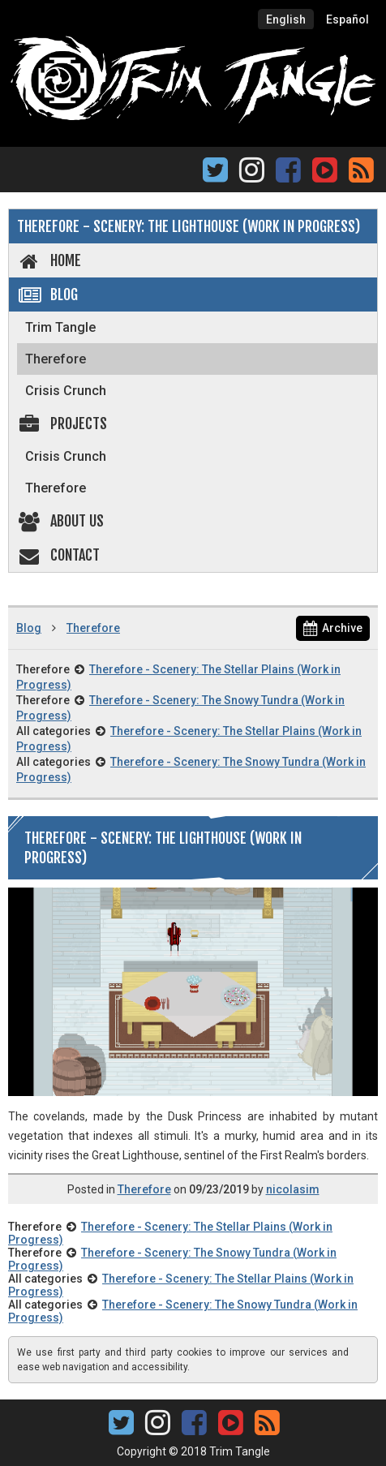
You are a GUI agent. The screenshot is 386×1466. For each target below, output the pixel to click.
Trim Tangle (60, 327)
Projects (62, 423)
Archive (332, 627)
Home (49, 260)
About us (60, 521)
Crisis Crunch (65, 390)
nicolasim (293, 1189)
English (286, 19)
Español (347, 19)
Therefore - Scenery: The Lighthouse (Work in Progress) (188, 226)
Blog (47, 294)
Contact (58, 555)
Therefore (55, 359)
